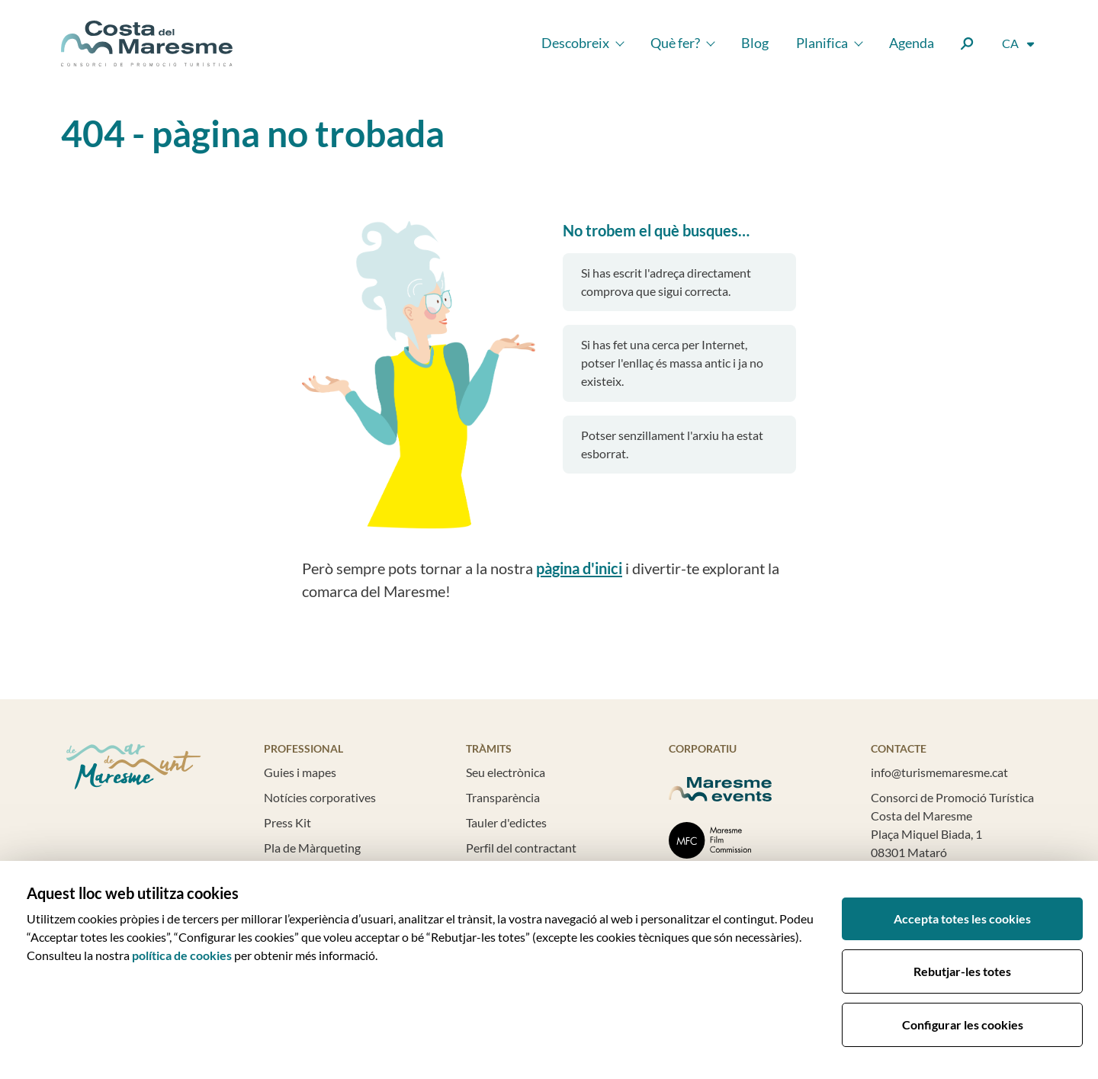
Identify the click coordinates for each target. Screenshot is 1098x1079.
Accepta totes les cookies (962, 918)
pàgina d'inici (579, 568)
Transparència (503, 797)
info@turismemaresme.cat (939, 772)
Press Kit (287, 822)
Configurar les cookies (962, 1024)
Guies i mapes (300, 772)
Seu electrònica (505, 772)
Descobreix (575, 42)
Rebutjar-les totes (962, 971)
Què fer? (675, 42)
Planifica (822, 42)
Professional (303, 748)
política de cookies (182, 955)
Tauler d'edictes (506, 822)
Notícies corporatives (320, 797)
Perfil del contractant (521, 847)
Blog (755, 42)
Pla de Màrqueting (312, 847)
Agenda (911, 42)
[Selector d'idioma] (1019, 43)
